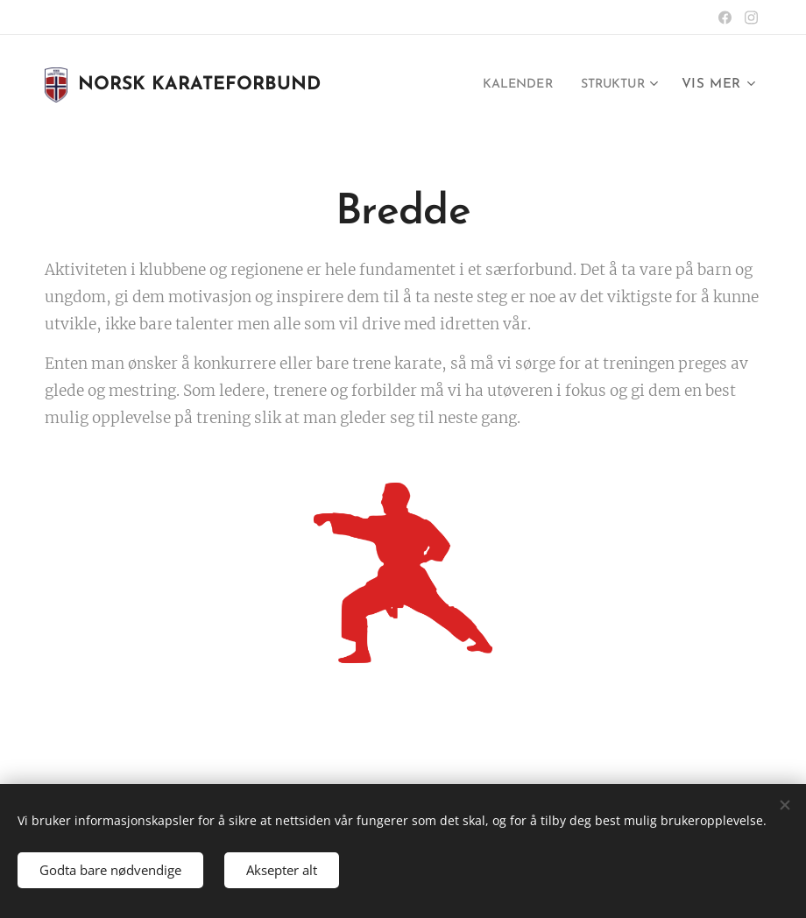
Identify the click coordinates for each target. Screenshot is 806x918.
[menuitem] (508, 85)
